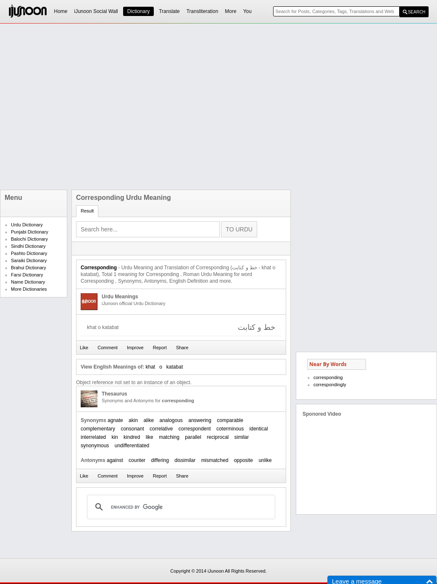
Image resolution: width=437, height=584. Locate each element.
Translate (169, 11)
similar (241, 437)
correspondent (195, 429)
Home (61, 11)
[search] (180, 507)
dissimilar (184, 460)
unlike (264, 460)
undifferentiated (132, 446)
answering (199, 420)
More (230, 11)
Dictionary (138, 11)
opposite (243, 460)
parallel (193, 437)
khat (150, 367)
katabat (174, 367)
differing (159, 460)
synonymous (95, 446)
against (115, 460)
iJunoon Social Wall (96, 11)
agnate (115, 420)
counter (137, 460)
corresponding (328, 377)
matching (169, 437)
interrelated (93, 437)
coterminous (230, 429)
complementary (98, 429)
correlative (161, 429)
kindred (132, 437)
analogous (170, 420)
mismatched (215, 460)
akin (133, 420)
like (149, 437)
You (247, 11)
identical (259, 429)
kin (114, 437)
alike (148, 420)
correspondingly (329, 384)
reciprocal (218, 437)
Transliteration (202, 11)
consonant (132, 429)
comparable (230, 420)
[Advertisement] (93, 107)
